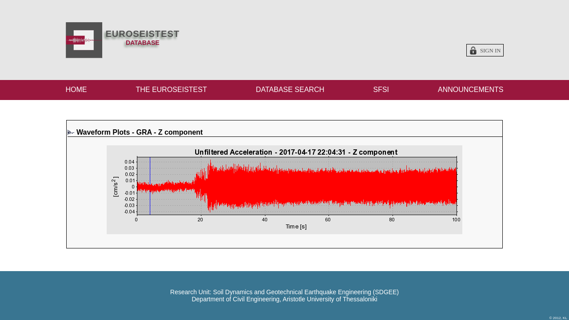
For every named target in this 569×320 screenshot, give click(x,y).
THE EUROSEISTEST (171, 89)
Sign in (490, 51)
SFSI (381, 89)
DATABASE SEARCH (290, 89)
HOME (76, 89)
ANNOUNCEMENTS (471, 89)
